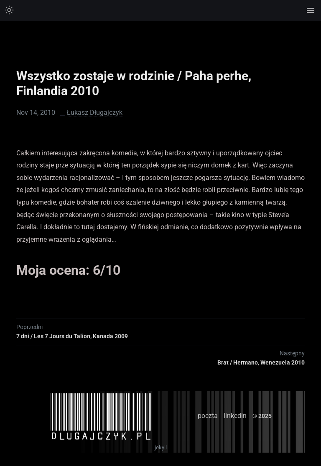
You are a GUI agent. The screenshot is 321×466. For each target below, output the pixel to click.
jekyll (161, 447)
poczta (208, 416)
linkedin (235, 416)
